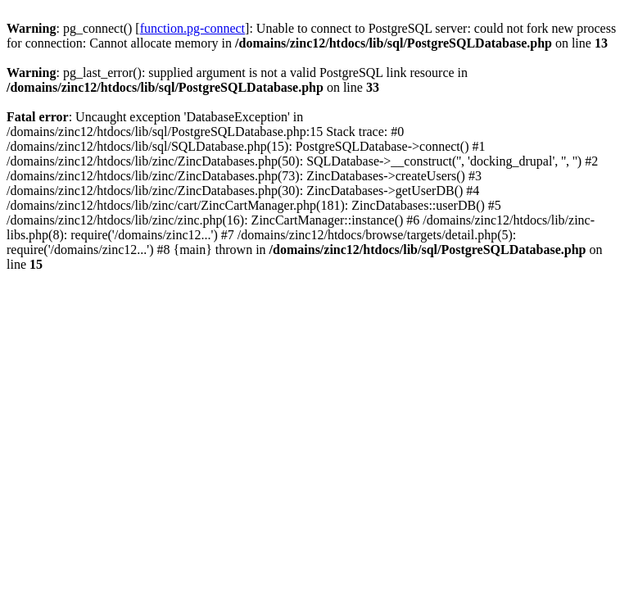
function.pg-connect (192, 28)
